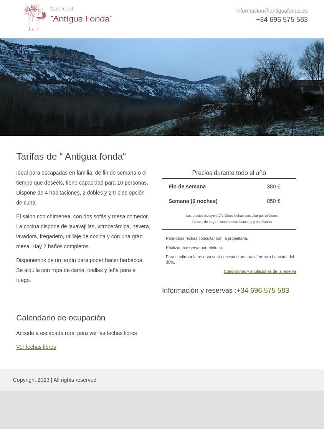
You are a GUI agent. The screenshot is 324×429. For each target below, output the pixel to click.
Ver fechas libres (36, 347)
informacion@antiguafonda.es (272, 11)
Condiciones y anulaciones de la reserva (260, 271)
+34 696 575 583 (282, 19)
